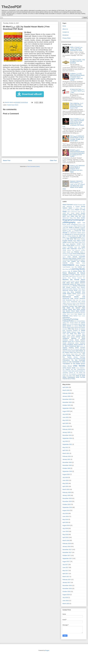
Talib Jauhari (76, 355)
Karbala (80, 267)
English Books (68, 241)
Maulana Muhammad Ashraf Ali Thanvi (74, 283)
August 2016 (66, 594)
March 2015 (66, 603)
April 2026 (65, 387)
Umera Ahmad (67, 366)
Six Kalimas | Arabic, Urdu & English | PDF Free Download (77, 61)
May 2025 (65, 420)
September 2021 (67, 444)
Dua (64, 237)
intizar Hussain (74, 260)
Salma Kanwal (71, 336)
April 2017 (65, 573)
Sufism (77, 347)
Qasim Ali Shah (70, 324)
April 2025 (65, 423)
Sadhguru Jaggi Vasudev (78, 332)
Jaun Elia (74, 267)
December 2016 (67, 585)
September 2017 (67, 558)
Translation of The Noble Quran (74, 364)
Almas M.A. (66, 213)
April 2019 (65, 522)
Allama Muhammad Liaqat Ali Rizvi (76, 211)
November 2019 (67, 501)
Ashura (80, 214)
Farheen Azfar (70, 242)
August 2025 (66, 411)
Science (78, 336)
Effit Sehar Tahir (72, 239)
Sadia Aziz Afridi (75, 333)
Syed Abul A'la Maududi (73, 349)
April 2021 (65, 450)
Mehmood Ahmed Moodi (70, 290)
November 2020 (67, 465)
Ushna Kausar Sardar (69, 368)
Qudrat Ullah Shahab (79, 324)
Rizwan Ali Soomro (80, 329)
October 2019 (66, 504)
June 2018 (65, 531)
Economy (67, 237)
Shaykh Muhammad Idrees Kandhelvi (74, 343)
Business (71, 226)
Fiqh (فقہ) (66, 244)
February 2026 (67, 393)
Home (30, 160)
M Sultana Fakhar (76, 271)
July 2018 (65, 528)
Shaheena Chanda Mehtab (71, 340)
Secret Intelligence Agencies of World (74, 337)
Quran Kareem (67, 325)
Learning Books (78, 269)
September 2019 (67, 507)
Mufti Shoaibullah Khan (69, 300)
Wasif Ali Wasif (80, 375)
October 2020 (66, 468)
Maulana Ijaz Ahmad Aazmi (74, 279)
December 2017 (67, 549)
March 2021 (66, 453)
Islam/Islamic (68, 265)
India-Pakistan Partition (75, 258)
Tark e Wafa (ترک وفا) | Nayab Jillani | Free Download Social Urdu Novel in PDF (76, 106)
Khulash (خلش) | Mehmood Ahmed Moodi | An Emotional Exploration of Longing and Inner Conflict (77, 153)
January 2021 (66, 459)
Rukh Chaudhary (67, 330)
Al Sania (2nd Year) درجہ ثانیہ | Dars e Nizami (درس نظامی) (77, 91)
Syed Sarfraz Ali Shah (79, 352)
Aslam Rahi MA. (76, 216)
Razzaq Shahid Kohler (68, 327)
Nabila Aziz (70, 308)
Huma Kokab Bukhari (79, 253)
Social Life (82, 346)
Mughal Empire (66, 301)
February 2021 (67, 456)
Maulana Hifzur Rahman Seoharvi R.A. (74, 277)
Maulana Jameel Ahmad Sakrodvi (71, 281)
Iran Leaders (71, 261)
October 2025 (66, 405)
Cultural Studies (69, 229)
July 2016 (65, 597)
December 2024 (67, 435)
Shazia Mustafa (78, 344)
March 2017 (66, 576)
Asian (68, 216)
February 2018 (67, 543)
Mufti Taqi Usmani (80, 300)
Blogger (47, 650)
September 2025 (67, 408)
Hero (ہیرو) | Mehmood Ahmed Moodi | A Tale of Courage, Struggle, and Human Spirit (77, 138)
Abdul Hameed (68, 205)
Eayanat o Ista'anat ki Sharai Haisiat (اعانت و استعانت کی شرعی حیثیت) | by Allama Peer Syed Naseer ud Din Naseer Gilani (74, 185)
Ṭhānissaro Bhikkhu (68, 358)
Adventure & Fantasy (73, 206)
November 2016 (67, 588)
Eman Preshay (81, 239)
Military (79, 290)
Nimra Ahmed (74, 312)
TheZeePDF (11, 7)
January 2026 (66, 396)
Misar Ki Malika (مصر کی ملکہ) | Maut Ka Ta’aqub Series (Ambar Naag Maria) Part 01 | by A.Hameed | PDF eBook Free (73, 122)
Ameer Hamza (75, 213)
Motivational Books (71, 297)
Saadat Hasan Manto (12, 105)
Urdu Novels (79, 366)
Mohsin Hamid (81, 293)
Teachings (82, 357)
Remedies (65, 329)
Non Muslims (81, 312)
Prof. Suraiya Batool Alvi (73, 322)
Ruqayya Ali (76, 330)
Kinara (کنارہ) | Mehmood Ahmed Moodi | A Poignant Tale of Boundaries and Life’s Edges (77, 168)
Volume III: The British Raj (77, 372)
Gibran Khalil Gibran (68, 245)
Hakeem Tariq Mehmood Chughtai (76, 250)
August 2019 (66, 510)
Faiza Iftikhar (77, 241)
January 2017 (66, 582)
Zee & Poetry (71, 378)
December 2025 (67, 399)
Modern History (71, 293)
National (65, 309)
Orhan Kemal (70, 314)
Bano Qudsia (81, 218)
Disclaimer (65, 35)
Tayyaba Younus (72, 357)
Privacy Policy (66, 38)
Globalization (78, 245)
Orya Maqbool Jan (79, 314)
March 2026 (66, 390)
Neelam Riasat (70, 311)
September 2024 (67, 438)
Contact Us (66, 32)
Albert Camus (70, 209)
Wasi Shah (72, 375)
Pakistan (65, 316)
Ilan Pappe (70, 255)
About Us (65, 29)
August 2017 (66, 561)
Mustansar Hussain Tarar (70, 306)
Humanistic (65, 255)
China (75, 226)
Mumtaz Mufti (71, 304)
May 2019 (65, 519)
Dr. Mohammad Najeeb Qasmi (76, 232)
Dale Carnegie (77, 229)
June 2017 (65, 567)
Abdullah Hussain (77, 204)
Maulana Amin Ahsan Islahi (78, 276)
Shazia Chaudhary (68, 344)
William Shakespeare (69, 377)
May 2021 (65, 447)
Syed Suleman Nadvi (68, 354)
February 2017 (67, 579)
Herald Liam (70, 252)
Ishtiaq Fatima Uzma (77, 263)
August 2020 (66, 474)
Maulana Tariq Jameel (79, 289)
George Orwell (81, 244)
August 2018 (66, 525)
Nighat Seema (67, 312)
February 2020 (67, 492)
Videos (77, 367)
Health (64, 252)
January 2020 (66, 495)
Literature (65, 271)
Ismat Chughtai (80, 265)
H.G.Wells (70, 247)
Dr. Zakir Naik (81, 236)
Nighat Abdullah (80, 311)
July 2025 (65, 414)
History (76, 252)
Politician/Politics (68, 321)
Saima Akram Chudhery (74, 335)
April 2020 (65, 486)
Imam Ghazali (72, 256)
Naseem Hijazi (80, 308)
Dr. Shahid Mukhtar (70, 236)
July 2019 (65, 513)
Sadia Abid (66, 333)
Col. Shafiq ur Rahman (72, 227)
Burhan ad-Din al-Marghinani (70, 224)
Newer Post (6, 160)
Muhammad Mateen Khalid (72, 303)
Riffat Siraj (71, 329)
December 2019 (67, 498)
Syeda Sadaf (78, 354)
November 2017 (67, 552)
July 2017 (65, 564)
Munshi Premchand (80, 304)
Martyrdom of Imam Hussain (71, 274)
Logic (69, 271)
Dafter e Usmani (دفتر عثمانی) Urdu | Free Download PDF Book (76, 49)
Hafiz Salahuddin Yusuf (74, 248)
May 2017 (65, 570)
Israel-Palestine (66, 267)
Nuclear (64, 314)
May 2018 (65, 534)
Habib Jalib (77, 247)
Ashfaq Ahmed (72, 214)
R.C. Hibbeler (75, 325)
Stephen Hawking (68, 347)
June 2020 (65, 480)
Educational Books (75, 237)
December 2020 (67, 462)
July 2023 (65, 441)
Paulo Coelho (81, 315)
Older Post (53, 160)
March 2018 (66, 540)
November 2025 (67, 402)
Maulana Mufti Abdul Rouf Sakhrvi (74, 281)
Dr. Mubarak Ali (67, 234)
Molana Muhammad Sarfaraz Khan (74, 295)
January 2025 (66, 432)
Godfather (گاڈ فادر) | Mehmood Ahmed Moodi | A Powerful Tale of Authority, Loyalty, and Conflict (77, 77)
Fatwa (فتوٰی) (78, 242)
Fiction (83, 242)
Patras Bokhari (73, 316)
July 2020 (65, 477)
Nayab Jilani (72, 309)
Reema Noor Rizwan (79, 327)
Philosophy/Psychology (70, 319)
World (77, 377)
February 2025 (67, 429)
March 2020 (66, 489)
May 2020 (65, 483)
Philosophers (66, 317)
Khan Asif (67, 269)
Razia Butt (82, 325)
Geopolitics (73, 244)
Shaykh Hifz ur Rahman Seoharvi (76, 341)
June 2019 (65, 516)
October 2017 (66, 555)
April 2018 (65, 537)
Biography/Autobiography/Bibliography (74, 221)
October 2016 (66, 591)
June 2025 (65, 417)
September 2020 (67, 471)
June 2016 (65, 600)
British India (81, 222)
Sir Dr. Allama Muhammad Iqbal (74, 345)
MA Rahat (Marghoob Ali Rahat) (74, 272)
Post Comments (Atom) (33, 166)
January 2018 (66, 546)
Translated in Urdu (78, 362)
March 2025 (66, 426)
